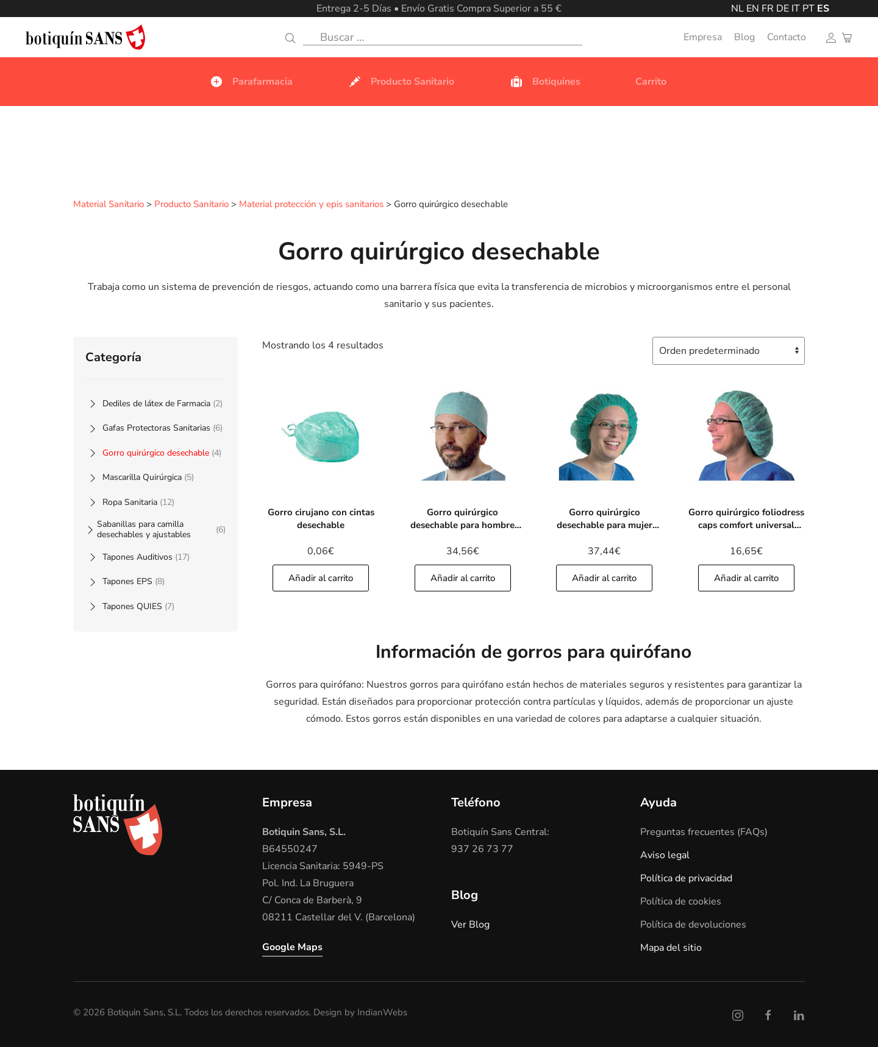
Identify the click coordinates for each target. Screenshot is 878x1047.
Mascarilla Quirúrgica (148, 476)
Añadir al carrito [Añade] (320, 577)
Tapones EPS (133, 581)
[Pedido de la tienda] (728, 350)
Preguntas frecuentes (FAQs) (704, 831)
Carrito (650, 81)
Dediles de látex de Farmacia (162, 403)
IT (795, 8)
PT (808, 8)
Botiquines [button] (544, 81)
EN (752, 8)
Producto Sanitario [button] (401, 81)
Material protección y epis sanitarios (311, 205)
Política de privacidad (686, 877)
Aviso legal (665, 854)
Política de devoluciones (693, 924)
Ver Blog (470, 924)
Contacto (786, 37)
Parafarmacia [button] (251, 81)
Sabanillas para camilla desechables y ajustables (161, 529)
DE (782, 8)
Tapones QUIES (138, 606)
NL (737, 8)
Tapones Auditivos (146, 556)
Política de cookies (680, 901)
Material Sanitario (108, 205)
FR (768, 8)
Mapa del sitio (671, 947)
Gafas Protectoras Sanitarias (162, 427)
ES (823, 8)
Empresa (702, 37)
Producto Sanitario (191, 205)
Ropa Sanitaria (138, 501)
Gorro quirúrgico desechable (161, 452)
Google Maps (292, 946)
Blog (744, 37)
